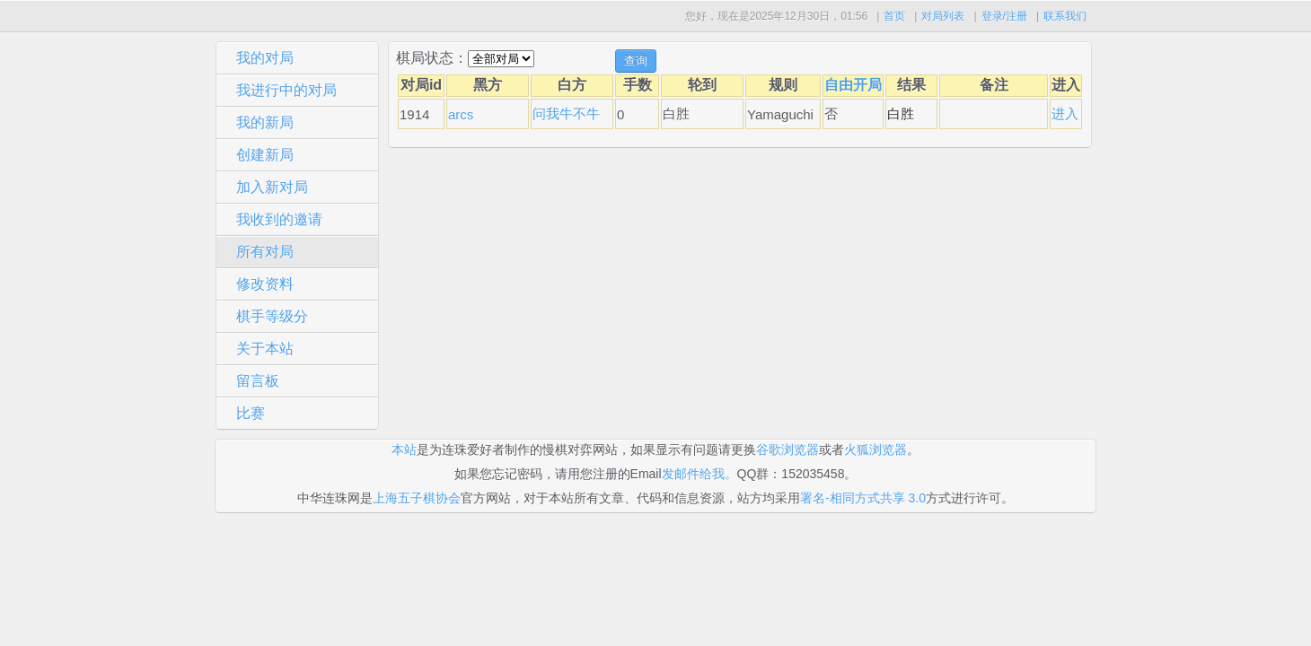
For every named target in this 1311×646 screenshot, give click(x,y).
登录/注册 (1004, 16)
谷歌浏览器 (787, 449)
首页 (894, 16)
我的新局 (265, 122)
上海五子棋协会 (417, 498)
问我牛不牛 (566, 113)
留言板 (257, 380)
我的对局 (265, 57)
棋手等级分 (272, 316)
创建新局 (265, 154)
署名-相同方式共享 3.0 (863, 498)
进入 (1064, 113)
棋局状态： (432, 57)
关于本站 (265, 348)
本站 (404, 449)
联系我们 (1065, 16)
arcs (460, 114)
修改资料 (265, 284)
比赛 (250, 413)
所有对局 (265, 251)
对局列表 (942, 16)
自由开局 (853, 84)
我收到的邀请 (279, 219)
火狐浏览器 (875, 449)
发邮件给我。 (699, 474)
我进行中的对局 (286, 90)
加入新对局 (272, 187)
